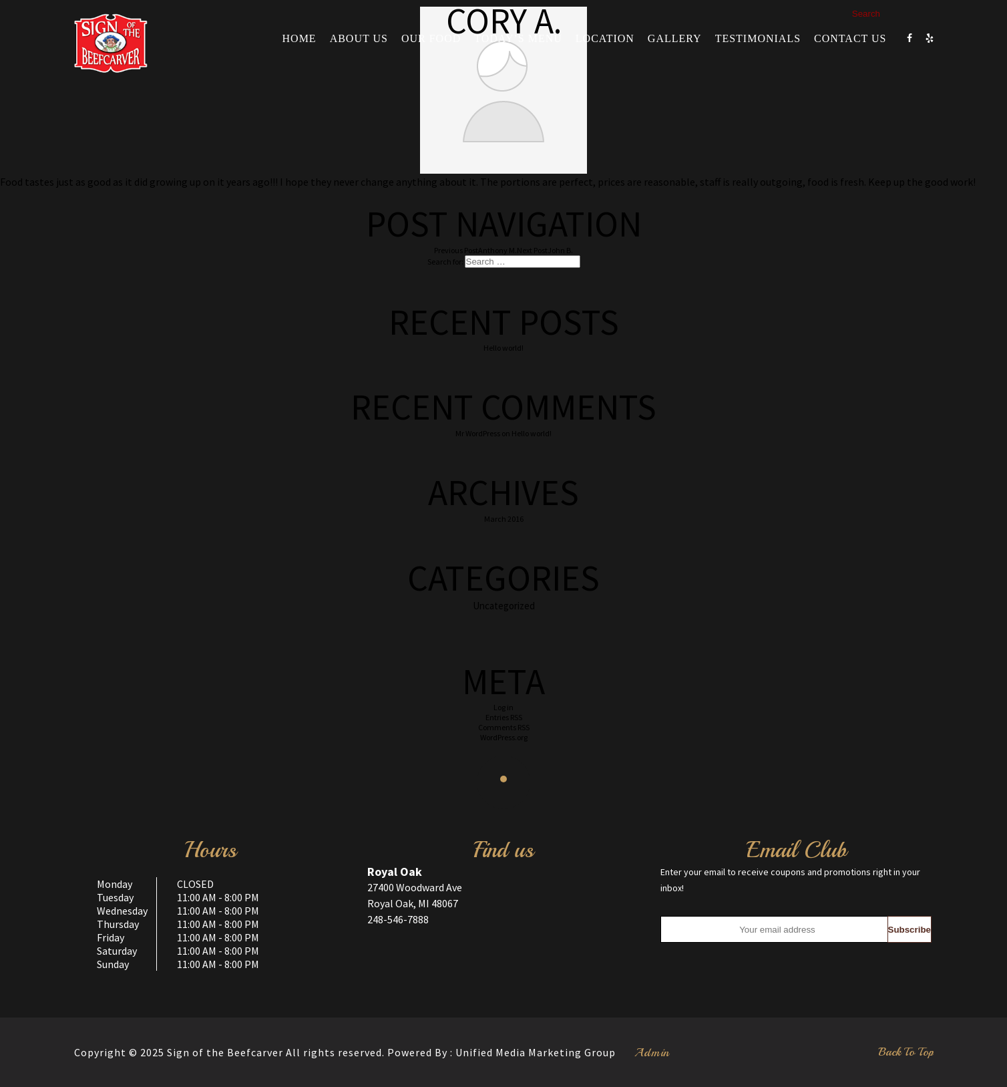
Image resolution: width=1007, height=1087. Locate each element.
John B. (545, 250)
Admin (652, 1052)
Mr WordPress (477, 433)
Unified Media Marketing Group (535, 1052)
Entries (503, 717)
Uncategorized (504, 605)
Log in (503, 707)
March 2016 (504, 519)
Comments (504, 727)
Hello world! (503, 348)
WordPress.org (504, 737)
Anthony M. (475, 250)
